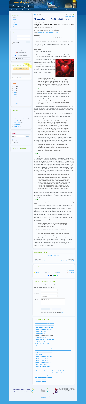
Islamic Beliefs (45, 32)
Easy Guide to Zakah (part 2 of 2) (42, 360)
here (62, 312)
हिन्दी (13, 26)
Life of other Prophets (53, 32)
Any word (14, 140)
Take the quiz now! (54, 255)
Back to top (70, 270)
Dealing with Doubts (39, 368)
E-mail (57, 272)
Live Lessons (55, 9)
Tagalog (14, 19)
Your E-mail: (37, 293)
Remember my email (16, 43)
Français (14, 22)
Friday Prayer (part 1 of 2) (40, 331)
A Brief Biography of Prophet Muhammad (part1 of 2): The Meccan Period (50, 370)
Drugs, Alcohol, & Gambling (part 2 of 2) (43, 377)
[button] (12, 86)
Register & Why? (20, 47)
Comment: (36, 299)
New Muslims (21, 5)
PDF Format (70, 272)
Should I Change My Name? (41, 364)
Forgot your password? (16, 45)
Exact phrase (15, 142)
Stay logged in (15, 42)
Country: (36, 296)
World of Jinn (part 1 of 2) (40, 379)
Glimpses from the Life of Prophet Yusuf (43, 352)
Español (14, 21)
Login (28, 42)
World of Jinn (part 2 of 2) (40, 381)
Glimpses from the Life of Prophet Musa (43, 362)
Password (14, 39)
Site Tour (24, 9)
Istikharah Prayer (39, 354)
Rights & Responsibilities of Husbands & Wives (45, 341)
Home (12, 9)
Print (47, 272)
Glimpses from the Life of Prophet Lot (43, 345)
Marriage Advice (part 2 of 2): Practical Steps (44, 339)
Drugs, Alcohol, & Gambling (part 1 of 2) (43, 375)
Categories (42, 9)
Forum (62, 9)
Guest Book (68, 9)
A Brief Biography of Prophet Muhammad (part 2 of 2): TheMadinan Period (50, 372)
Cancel (56, 309)
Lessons (40, 32)
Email (13, 35)
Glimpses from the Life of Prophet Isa (43, 366)
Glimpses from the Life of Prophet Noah (43, 329)
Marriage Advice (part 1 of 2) (67, 260)
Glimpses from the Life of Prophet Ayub (43, 356)
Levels (36, 9)
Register (29, 9)
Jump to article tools (69, 16)
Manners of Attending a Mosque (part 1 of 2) (44, 323)
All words (14, 139)
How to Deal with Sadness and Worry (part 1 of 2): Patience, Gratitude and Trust (52, 348)
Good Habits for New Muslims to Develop (44, 327)
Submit (45, 309)
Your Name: (37, 290)
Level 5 (35, 14)
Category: (36, 32)
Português (15, 24)
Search (49, 9)
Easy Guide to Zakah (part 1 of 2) (42, 358)
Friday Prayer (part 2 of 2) (39, 260)
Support (17, 9)
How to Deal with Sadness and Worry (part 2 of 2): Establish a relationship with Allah (53, 350)
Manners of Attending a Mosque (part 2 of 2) (44, 325)
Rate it (36, 272)
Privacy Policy (43, 397)
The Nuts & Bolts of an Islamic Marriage (43, 343)
